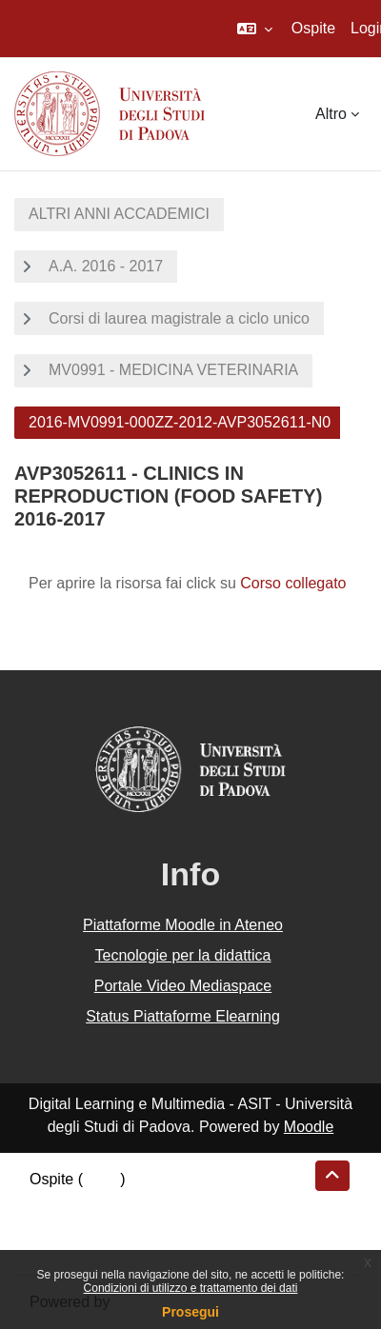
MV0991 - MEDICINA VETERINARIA (173, 370)
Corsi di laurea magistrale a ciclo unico (179, 318)
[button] (255, 28)
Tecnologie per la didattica (182, 955)
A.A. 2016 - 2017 (106, 266)
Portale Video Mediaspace (183, 986)
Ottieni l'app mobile (94, 1248)
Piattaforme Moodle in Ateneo (183, 925)
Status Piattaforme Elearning (183, 1016)
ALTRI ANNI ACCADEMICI (119, 214)
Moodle (308, 1127)
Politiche (58, 1225)
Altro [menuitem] (331, 114)
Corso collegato (293, 583)
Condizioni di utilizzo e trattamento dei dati (191, 1288)
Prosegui (190, 1311)
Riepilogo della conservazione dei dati (158, 1202)
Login (101, 1179)
